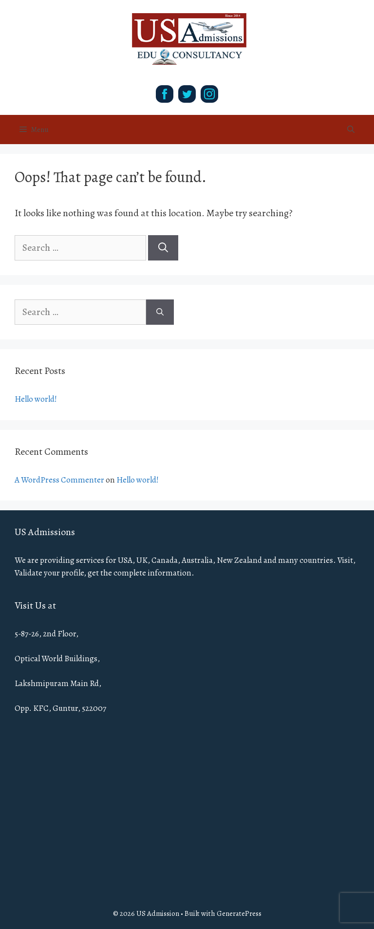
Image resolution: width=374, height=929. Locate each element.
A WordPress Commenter (59, 479)
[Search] (163, 247)
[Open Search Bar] (350, 129)
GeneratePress (239, 913)
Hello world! (36, 399)
